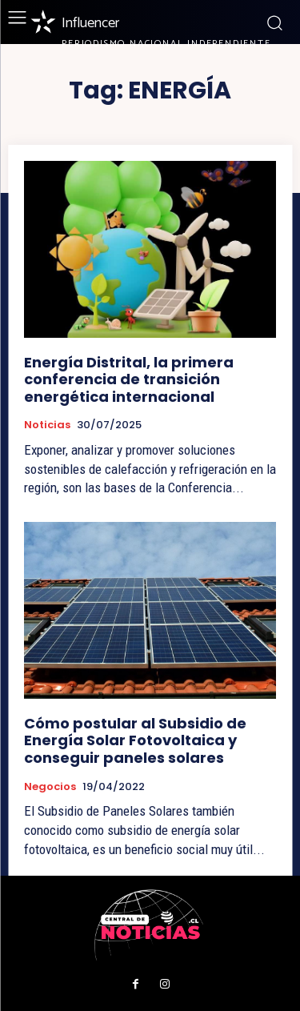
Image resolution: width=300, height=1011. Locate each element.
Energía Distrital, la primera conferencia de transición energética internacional (129, 379)
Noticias (47, 425)
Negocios (50, 786)
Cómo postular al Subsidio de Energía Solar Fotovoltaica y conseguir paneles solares (135, 740)
